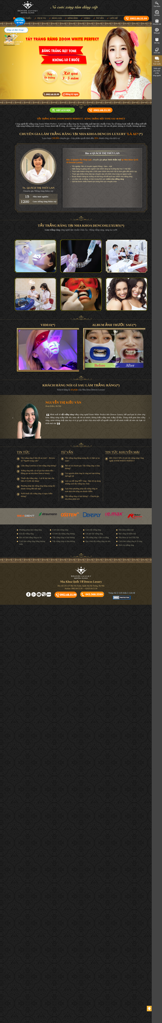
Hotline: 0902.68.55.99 (74, 589)
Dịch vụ (41, 18)
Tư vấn (100, 18)
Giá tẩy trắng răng (26, 534)
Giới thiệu (123, 593)
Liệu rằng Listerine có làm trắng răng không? (38, 466)
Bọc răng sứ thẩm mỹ (127, 534)
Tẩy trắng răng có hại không (63, 537)
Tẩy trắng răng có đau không (63, 541)
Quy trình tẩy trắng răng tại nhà (98, 541)
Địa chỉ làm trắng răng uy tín (30, 537)
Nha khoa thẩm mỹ (126, 530)
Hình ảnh (73, 18)
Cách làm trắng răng (60, 530)
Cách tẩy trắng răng (93, 530)
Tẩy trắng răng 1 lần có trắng (97, 537)
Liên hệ (114, 18)
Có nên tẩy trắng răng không (63, 534)
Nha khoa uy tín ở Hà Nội (129, 537)
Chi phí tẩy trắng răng (94, 534)
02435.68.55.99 (91, 589)
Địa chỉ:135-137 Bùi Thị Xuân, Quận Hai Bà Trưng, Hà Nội (81, 586)
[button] (12, 63)
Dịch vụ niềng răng (126, 545)
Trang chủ (112, 593)
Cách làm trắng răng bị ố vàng (130, 541)
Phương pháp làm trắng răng (30, 530)
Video (87, 18)
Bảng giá (57, 18)
